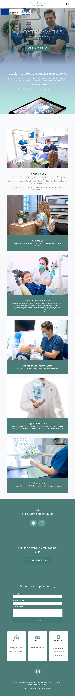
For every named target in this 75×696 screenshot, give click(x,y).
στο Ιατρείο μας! (44, 85)
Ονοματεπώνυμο (18, 600)
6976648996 (58, 655)
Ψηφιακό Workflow (37, 423)
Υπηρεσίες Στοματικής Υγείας (37, 366)
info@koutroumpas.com (37, 647)
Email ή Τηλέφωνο (19, 594)
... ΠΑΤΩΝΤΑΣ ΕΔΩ (37, 560)
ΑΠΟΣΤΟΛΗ (37, 620)
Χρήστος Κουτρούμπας (39, 4)
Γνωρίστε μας (37, 241)
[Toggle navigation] (9, 4)
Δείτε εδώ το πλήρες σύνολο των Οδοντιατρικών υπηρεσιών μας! (37, 368)
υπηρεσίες (42, 89)
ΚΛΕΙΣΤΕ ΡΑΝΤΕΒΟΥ (37, 48)
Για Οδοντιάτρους (37, 483)
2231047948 (61, 648)
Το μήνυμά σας (18, 606)
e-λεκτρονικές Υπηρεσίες (37, 300)
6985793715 (60, 651)
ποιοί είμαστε (27, 89)
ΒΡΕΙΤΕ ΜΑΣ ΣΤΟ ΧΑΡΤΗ (16, 651)
